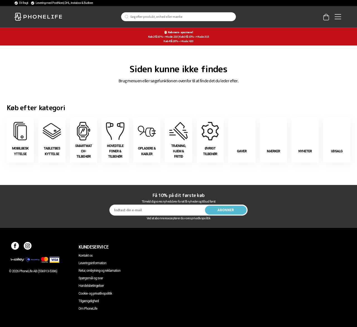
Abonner (226, 210)
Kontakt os (86, 256)
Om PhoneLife (88, 309)
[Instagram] (28, 247)
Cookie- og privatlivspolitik (95, 293)
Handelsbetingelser (91, 286)
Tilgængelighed (89, 301)
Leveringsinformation (92, 263)
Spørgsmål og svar (91, 278)
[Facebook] (15, 247)
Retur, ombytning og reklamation (99, 271)
